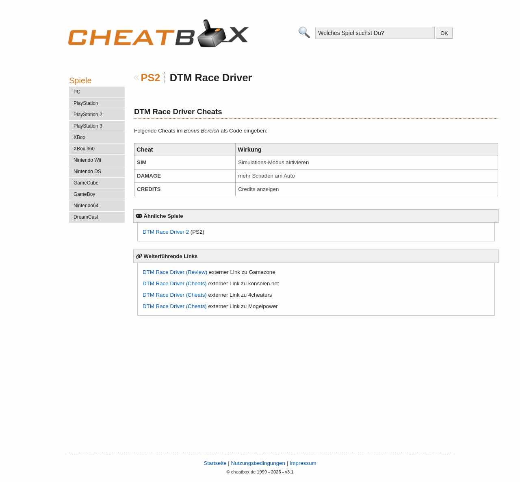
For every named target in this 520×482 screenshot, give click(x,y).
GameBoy (84, 194)
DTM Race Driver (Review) (175, 272)
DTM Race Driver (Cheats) (175, 283)
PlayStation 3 (88, 126)
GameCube (86, 183)
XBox (79, 137)
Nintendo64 (86, 205)
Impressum (303, 463)
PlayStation (86, 103)
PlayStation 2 (88, 114)
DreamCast (86, 217)
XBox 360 (84, 149)
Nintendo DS (87, 171)
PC (77, 92)
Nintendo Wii (87, 160)
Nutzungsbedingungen (258, 463)
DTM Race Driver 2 (166, 232)
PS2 (150, 77)
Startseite (215, 463)
